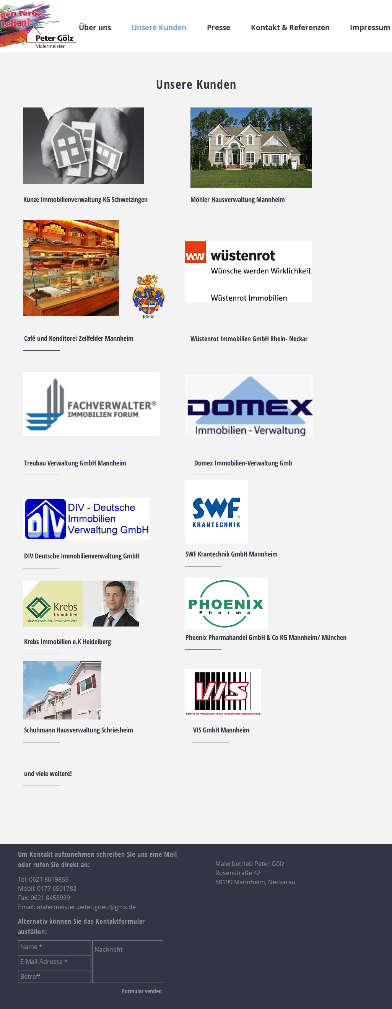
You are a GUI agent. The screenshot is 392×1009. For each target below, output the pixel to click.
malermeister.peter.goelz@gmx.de (86, 907)
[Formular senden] (142, 991)
